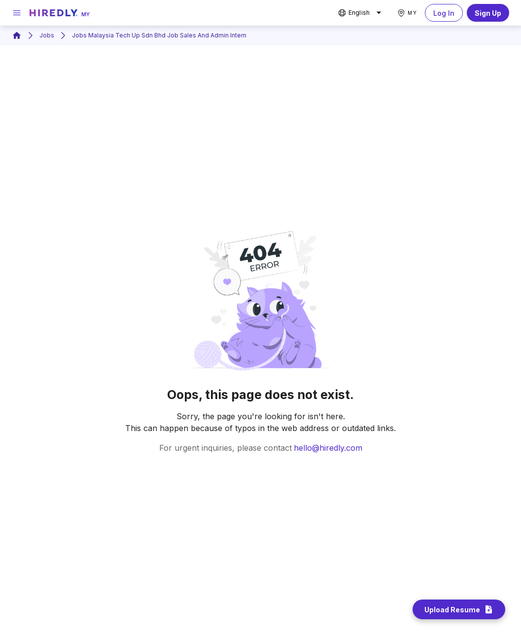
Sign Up (488, 13)
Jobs (46, 35)
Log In (443, 12)
